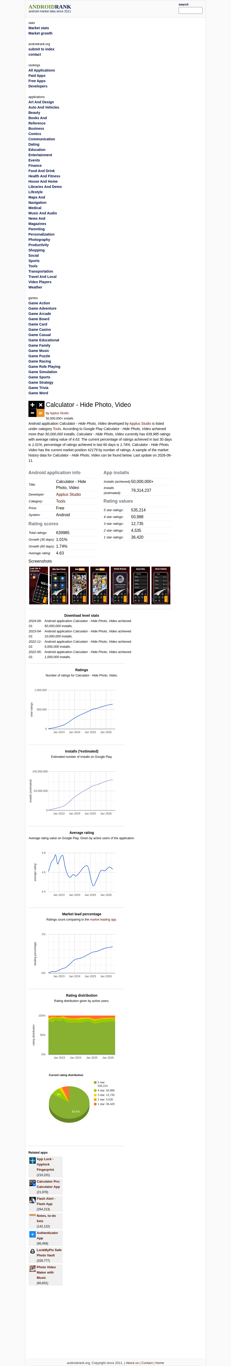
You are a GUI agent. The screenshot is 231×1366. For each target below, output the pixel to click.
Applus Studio (59, 413)
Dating (34, 144)
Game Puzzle (39, 356)
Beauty (34, 113)
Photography (39, 240)
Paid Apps (37, 76)
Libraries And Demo (45, 187)
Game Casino (39, 330)
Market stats (38, 28)
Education (37, 150)
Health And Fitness (44, 176)
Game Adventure (42, 308)
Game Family (39, 345)
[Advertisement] (132, 8)
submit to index (41, 49)
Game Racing (39, 361)
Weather (35, 287)
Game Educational (43, 340)
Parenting (36, 229)
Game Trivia (38, 388)
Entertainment (40, 155)
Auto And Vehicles (43, 107)
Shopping (36, 250)
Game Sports (39, 377)
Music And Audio (42, 213)
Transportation (40, 271)
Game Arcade (39, 314)
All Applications (41, 70)
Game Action (39, 303)
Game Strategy (40, 382)
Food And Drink (41, 171)
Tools (57, 429)
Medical (34, 208)
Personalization (41, 234)
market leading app (103, 919)
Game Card (37, 324)
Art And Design (41, 102)
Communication (41, 139)
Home (159, 1363)
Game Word (38, 393)
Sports (34, 261)
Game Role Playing (44, 367)
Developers (37, 86)
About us (132, 1363)
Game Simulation (42, 372)
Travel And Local (42, 277)
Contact (147, 1363)
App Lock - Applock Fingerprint (45, 1164)
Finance (35, 166)
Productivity (38, 245)
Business (36, 128)
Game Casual (39, 335)
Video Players (40, 282)
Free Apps (37, 81)
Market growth (40, 33)
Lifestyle (35, 192)
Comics (34, 134)
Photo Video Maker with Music (46, 1272)
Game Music (38, 351)
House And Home (43, 181)
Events (34, 160)
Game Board (38, 319)
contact (34, 54)
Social (33, 255)
